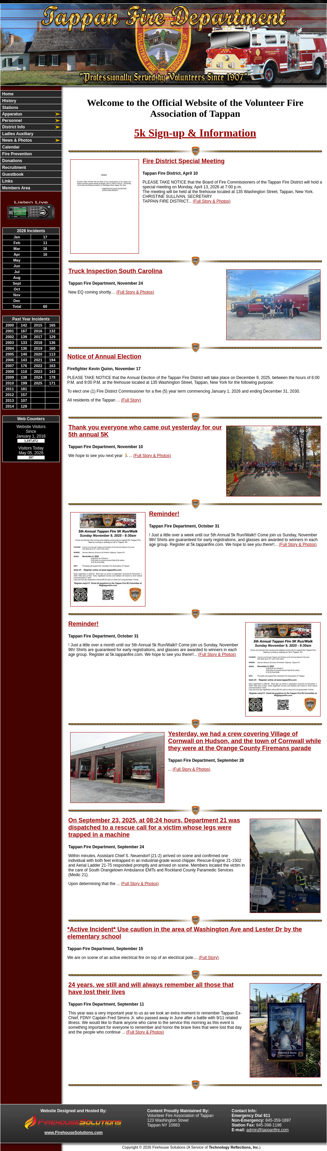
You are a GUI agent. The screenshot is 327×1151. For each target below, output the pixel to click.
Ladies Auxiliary (17, 133)
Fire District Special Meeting (184, 161)
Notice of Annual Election (104, 356)
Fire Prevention (16, 154)
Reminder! (164, 513)
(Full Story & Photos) (212, 201)
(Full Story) (131, 400)
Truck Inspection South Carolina (115, 271)
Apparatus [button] (11, 114)
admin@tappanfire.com (267, 1130)
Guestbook (12, 174)
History (8, 100)
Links (7, 181)
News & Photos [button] (16, 140)
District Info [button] (13, 127)
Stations (9, 107)
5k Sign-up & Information (195, 133)
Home (7, 94)
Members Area (15, 188)
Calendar (10, 147)
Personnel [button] (11, 120)
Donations (11, 160)
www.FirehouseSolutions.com (74, 1132)
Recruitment (13, 167)
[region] (31, 141)
